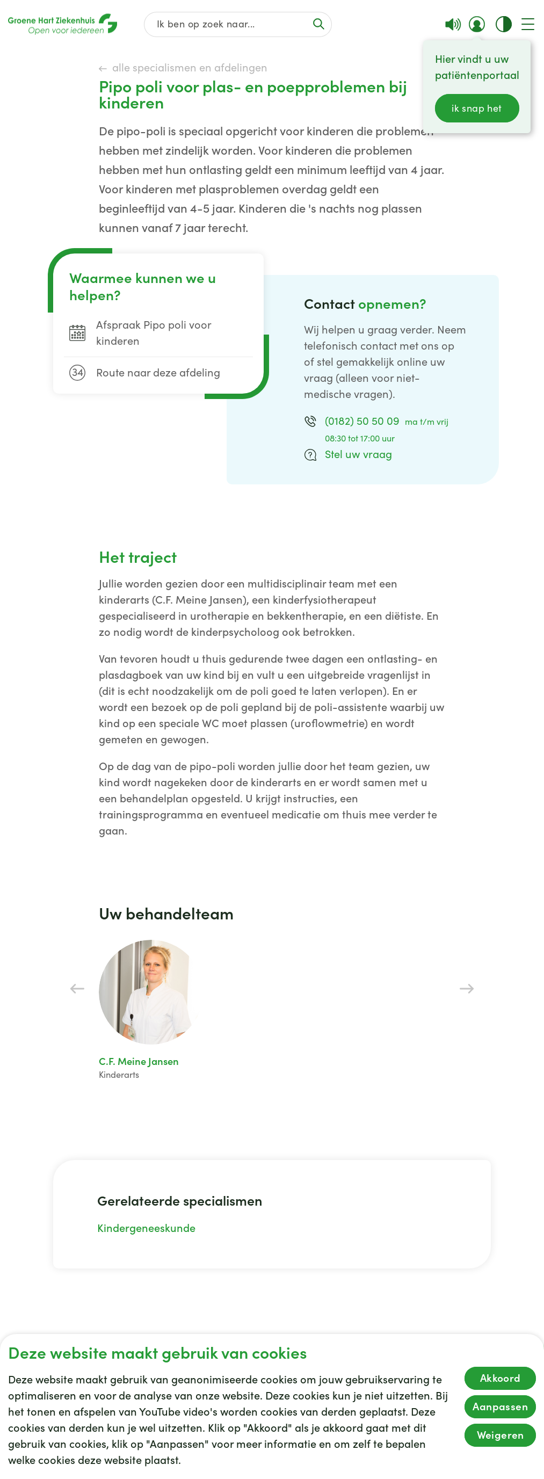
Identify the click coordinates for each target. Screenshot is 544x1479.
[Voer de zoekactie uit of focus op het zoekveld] (318, 24)
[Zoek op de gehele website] (238, 24)
